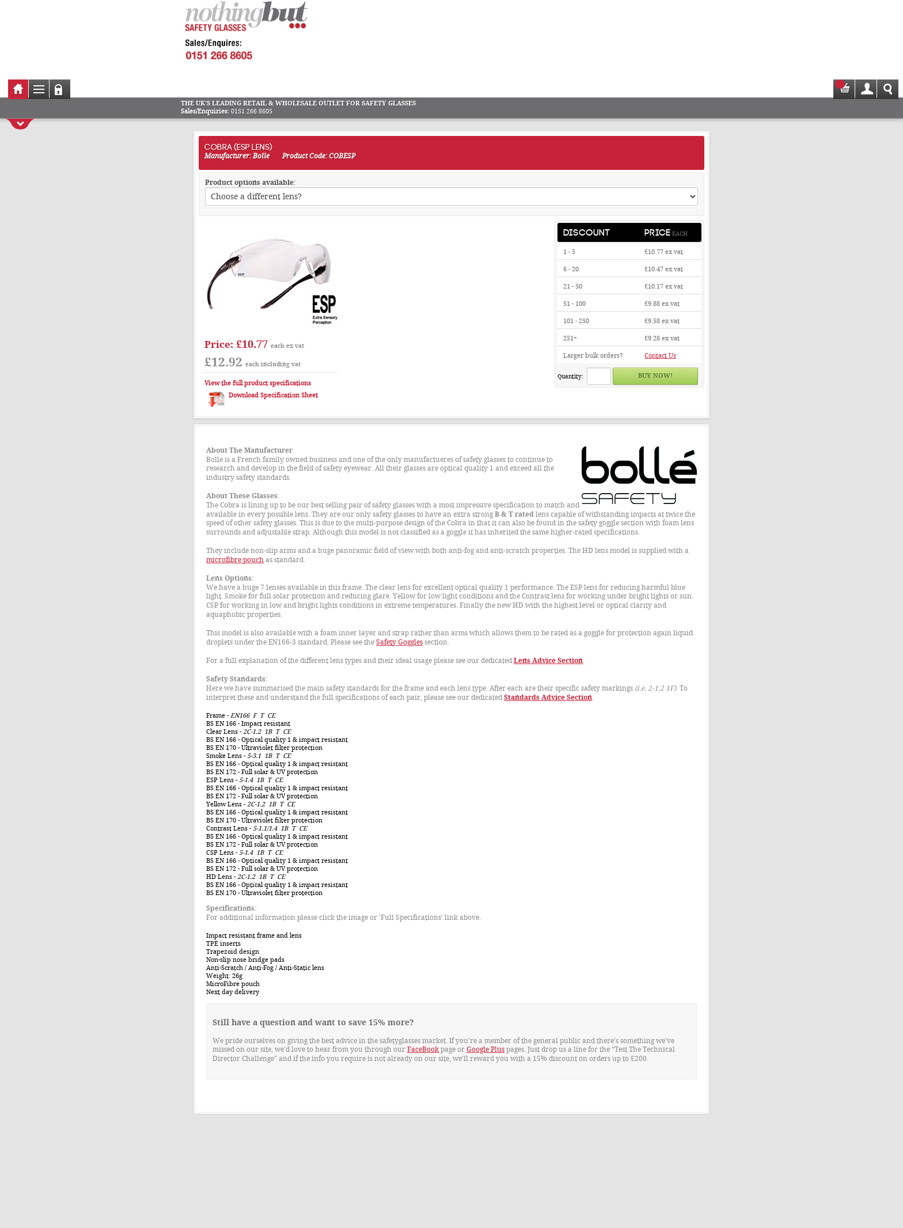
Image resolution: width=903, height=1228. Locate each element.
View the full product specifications (257, 383)
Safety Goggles (399, 642)
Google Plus (485, 1049)
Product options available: (250, 183)
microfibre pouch (235, 560)
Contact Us (660, 355)
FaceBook (423, 1049)
